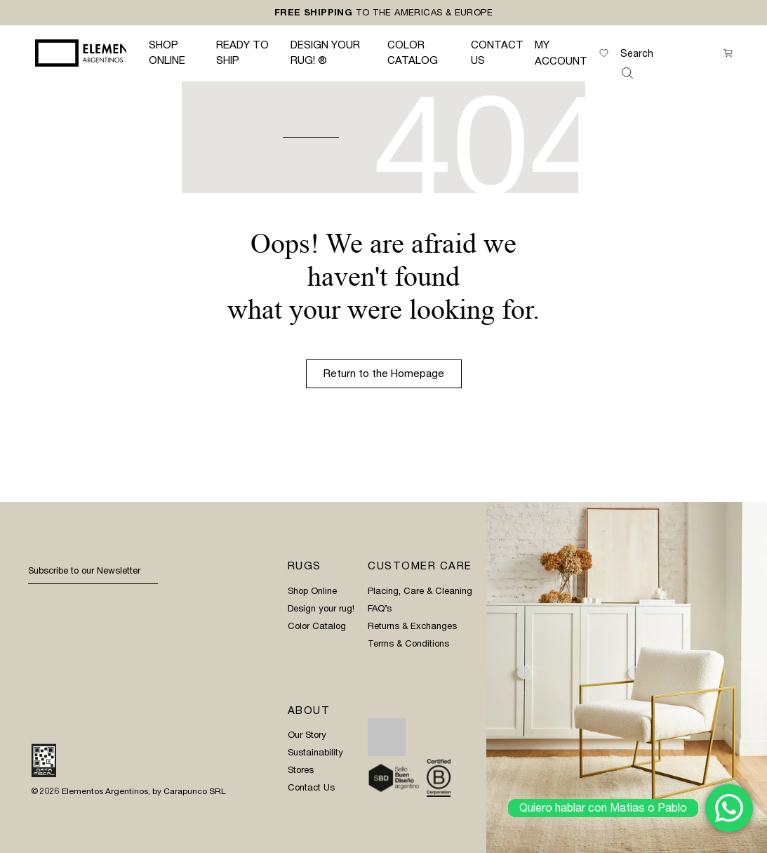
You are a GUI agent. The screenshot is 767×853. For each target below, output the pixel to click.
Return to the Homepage (384, 373)
